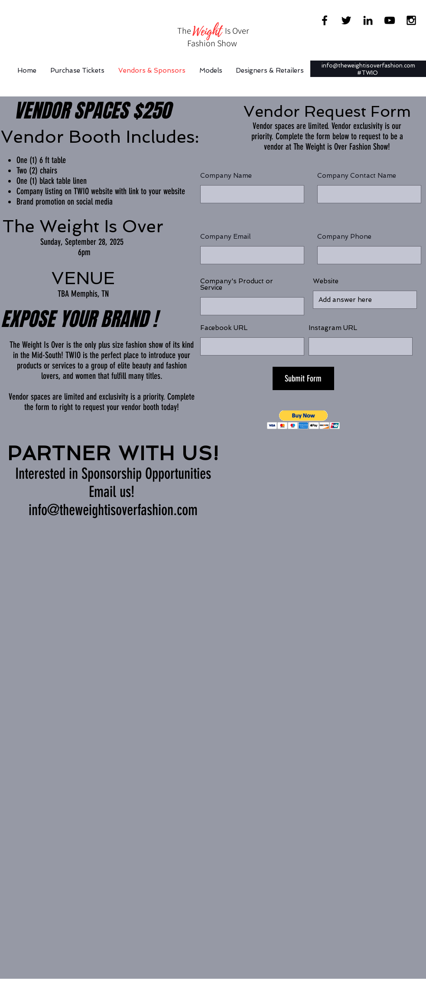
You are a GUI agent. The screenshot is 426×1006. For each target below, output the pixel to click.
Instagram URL (333, 328)
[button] (304, 420)
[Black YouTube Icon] (389, 20)
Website (325, 281)
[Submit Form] (303, 378)
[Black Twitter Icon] (346, 20)
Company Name (226, 176)
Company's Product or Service (236, 284)
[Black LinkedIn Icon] (367, 20)
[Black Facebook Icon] (324, 20)
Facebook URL (223, 328)
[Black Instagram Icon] (411, 20)
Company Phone (344, 237)
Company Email (225, 237)
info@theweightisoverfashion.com (368, 65)
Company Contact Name (356, 176)
